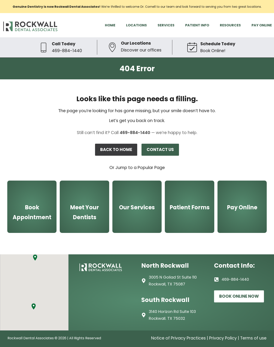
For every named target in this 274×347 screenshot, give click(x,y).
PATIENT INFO (197, 25)
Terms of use (253, 338)
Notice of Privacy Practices (178, 338)
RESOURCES (230, 25)
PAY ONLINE (262, 25)
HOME (110, 25)
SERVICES (166, 25)
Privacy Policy (223, 338)
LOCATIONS (136, 25)
